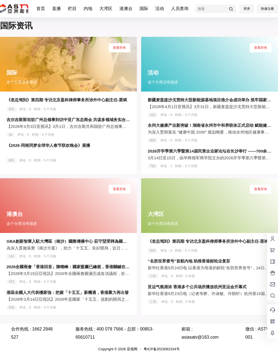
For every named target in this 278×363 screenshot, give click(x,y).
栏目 (72, 8)
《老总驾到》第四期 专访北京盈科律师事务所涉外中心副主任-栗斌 (67, 100)
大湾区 (105, 8)
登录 (247, 9)
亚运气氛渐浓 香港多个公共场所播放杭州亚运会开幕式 (197, 286)
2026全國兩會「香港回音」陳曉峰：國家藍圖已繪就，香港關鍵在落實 (70, 266)
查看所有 (119, 48)
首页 (40, 8)
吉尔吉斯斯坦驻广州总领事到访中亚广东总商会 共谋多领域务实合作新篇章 (74, 119)
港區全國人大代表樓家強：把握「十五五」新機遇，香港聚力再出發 (68, 292)
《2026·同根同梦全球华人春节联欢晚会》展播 (48, 145)
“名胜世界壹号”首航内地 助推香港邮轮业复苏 (189, 261)
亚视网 (131, 349)
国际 (144, 8)
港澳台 (125, 8)
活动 (159, 8)
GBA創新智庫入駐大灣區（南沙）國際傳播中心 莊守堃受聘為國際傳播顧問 (75, 241)
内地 (88, 8)
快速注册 (267, 9)
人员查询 (179, 8)
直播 (56, 8)
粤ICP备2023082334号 (162, 349)
